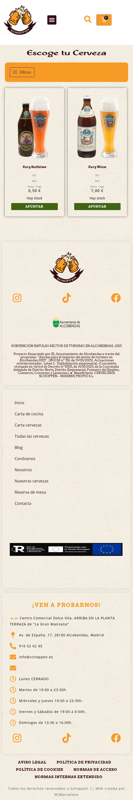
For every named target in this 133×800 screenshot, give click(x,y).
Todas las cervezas (32, 436)
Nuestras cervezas (32, 481)
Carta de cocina (29, 414)
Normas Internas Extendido (68, 777)
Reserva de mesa (30, 492)
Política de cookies (39, 769)
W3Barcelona (66, 794)
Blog (19, 447)
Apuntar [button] (34, 206)
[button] (52, 20)
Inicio (19, 402)
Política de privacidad (84, 762)
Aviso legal (32, 762)
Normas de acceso (95, 769)
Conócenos (25, 458)
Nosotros (23, 469)
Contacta (23, 503)
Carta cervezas (28, 425)
